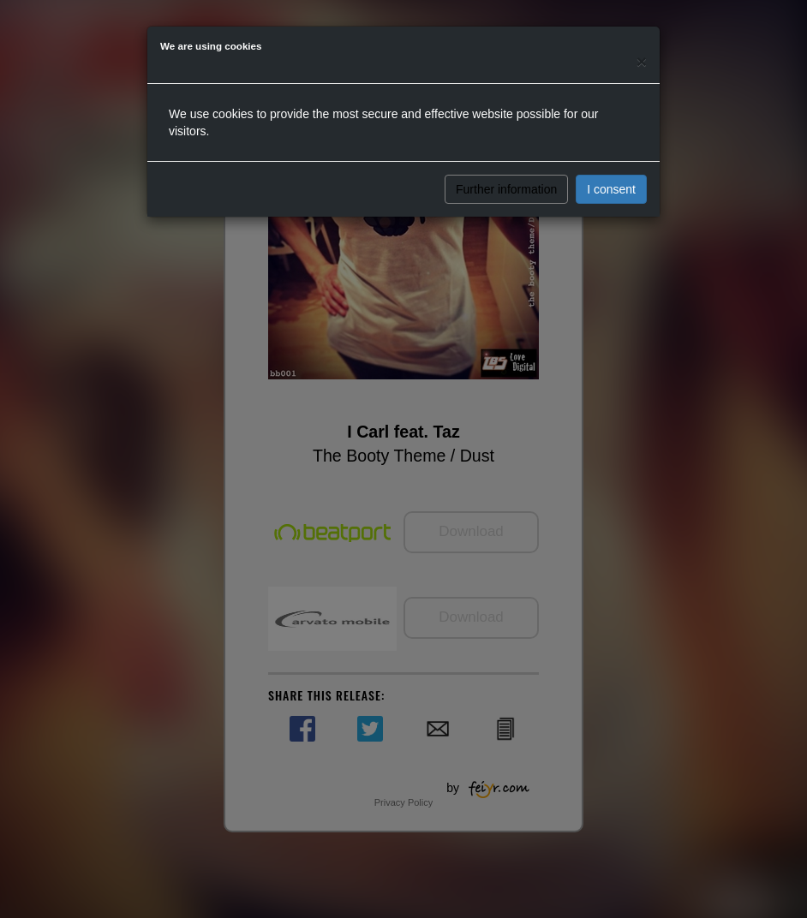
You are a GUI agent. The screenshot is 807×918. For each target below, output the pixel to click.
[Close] (642, 61)
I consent (611, 189)
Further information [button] (506, 189)
